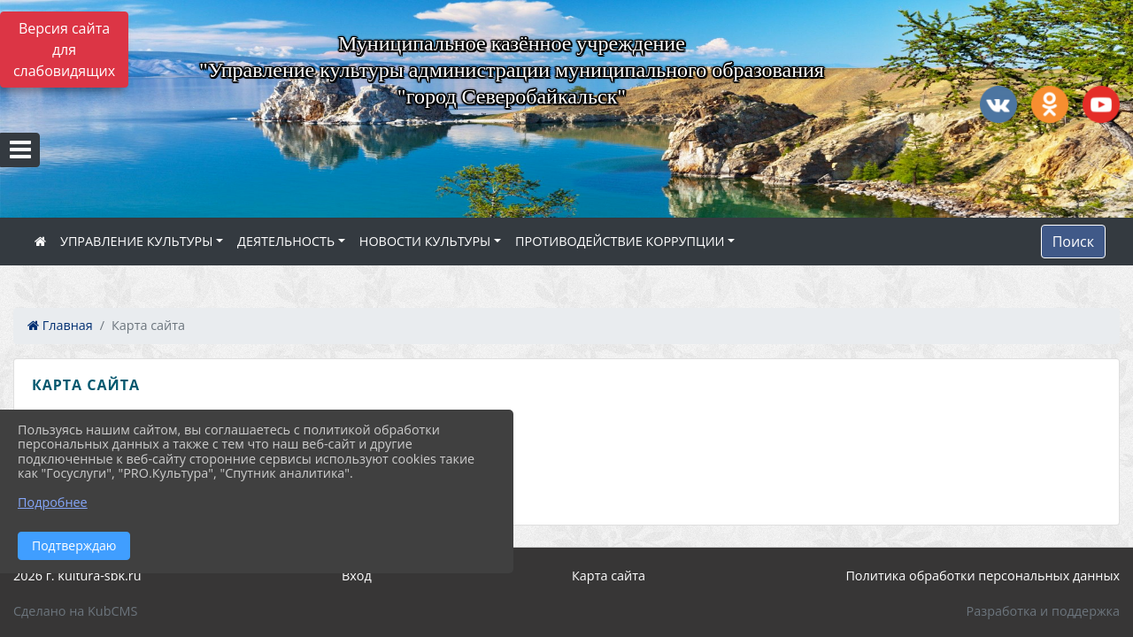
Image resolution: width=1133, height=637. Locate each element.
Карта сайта (608, 575)
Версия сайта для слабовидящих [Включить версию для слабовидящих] (64, 50)
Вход (357, 575)
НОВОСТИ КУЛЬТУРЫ (425, 241)
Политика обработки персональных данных (982, 575)
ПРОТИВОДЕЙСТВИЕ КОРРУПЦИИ (620, 241)
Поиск (1073, 241)
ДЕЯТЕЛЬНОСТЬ (286, 241)
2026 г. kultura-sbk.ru (77, 575)
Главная (60, 325)
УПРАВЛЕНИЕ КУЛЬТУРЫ (136, 241)
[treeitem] (570, 426)
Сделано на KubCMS (75, 610)
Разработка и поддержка (1043, 610)
